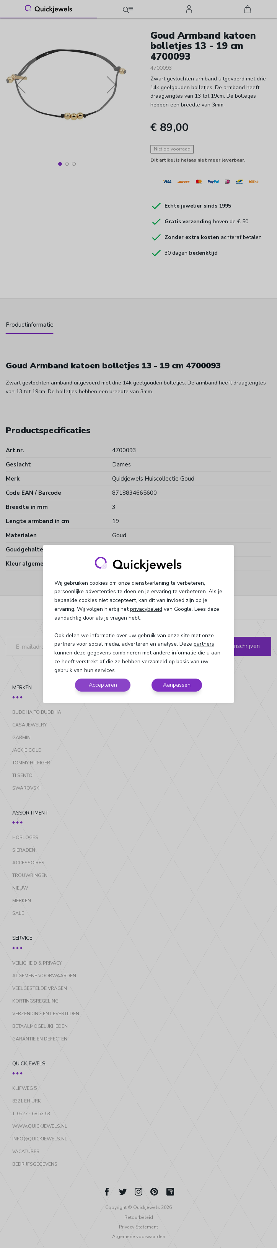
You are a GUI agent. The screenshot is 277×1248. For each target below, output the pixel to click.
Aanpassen (177, 685)
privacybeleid (146, 609)
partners (204, 644)
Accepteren (103, 685)
